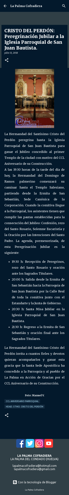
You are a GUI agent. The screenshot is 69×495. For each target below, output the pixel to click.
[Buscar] (64, 5)
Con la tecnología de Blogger (34, 482)
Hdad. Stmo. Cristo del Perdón (24, 406)
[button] (6, 60)
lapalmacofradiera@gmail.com (34, 469)
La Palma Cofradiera (26, 6)
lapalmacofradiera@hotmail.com (35, 465)
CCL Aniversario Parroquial (22, 401)
